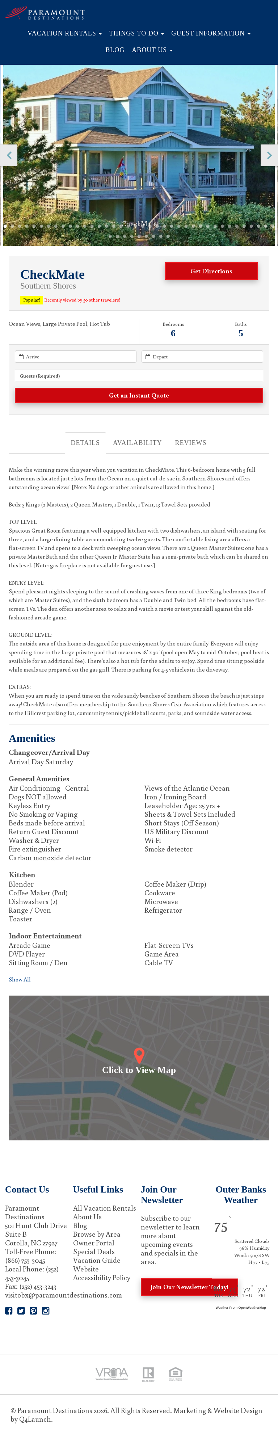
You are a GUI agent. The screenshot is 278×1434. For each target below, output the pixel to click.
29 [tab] (207, 226)
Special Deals (94, 1251)
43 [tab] (139, 236)
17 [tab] (121, 226)
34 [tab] (244, 226)
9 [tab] (63, 226)
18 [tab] (128, 226)
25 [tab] (178, 226)
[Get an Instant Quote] (139, 395)
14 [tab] (99, 226)
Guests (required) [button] (40, 376)
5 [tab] (34, 226)
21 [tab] (149, 226)
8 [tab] (55, 226)
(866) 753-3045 (25, 1260)
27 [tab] (193, 226)
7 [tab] (48, 226)
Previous (8, 155)
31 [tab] (222, 226)
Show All (20, 979)
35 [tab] (251, 226)
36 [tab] (258, 226)
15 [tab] (106, 226)
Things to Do (136, 33)
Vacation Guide (97, 1260)
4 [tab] (26, 226)
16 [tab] (113, 226)
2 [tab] (12, 226)
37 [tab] (265, 226)
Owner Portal (93, 1242)
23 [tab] (164, 226)
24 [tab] (171, 226)
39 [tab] (110, 236)
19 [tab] (135, 226)
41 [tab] (124, 236)
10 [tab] (70, 226)
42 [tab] (131, 236)
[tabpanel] (139, 155)
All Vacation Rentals (104, 1207)
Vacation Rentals (65, 33)
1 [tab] (5, 226)
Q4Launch (35, 1419)
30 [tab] (215, 226)
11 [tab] (77, 226)
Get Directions (211, 270)
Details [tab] (85, 442)
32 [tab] (229, 226)
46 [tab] (160, 236)
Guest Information (210, 33)
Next (269, 155)
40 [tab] (117, 236)
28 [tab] (200, 226)
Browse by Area (97, 1234)
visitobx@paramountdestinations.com (63, 1294)
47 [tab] (168, 236)
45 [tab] (153, 236)
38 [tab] (273, 226)
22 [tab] (157, 226)
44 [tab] (146, 236)
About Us (152, 50)
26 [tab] (186, 226)
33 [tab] (236, 226)
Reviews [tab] (190, 442)
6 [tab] (41, 226)
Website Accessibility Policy (101, 1273)
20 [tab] (142, 226)
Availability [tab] (137, 442)
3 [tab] (19, 226)
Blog (115, 50)
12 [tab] (84, 226)
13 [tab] (92, 226)
